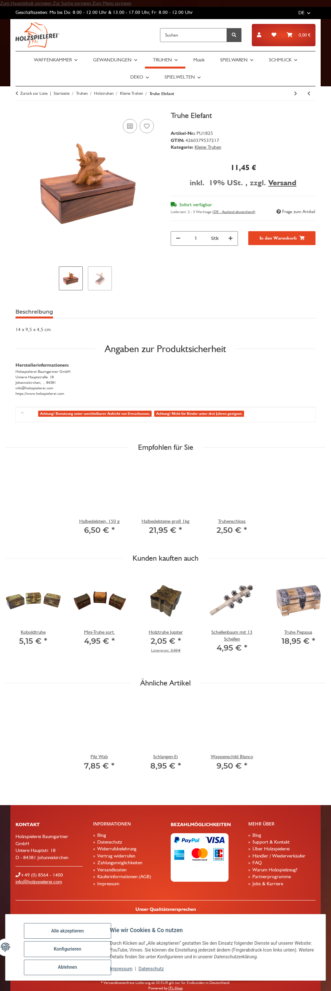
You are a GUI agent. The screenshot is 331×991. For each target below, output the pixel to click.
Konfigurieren (71, 951)
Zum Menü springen (111, 3)
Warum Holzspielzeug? (274, 870)
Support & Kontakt (270, 842)
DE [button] (301, 13)
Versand (282, 182)
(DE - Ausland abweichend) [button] (233, 212)
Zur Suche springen (72, 3)
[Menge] (196, 238)
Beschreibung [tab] (34, 312)
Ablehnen (70, 968)
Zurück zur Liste (34, 93)
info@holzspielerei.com (39, 882)
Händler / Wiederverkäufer (278, 856)
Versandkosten (111, 870)
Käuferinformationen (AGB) (123, 876)
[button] (259, 35)
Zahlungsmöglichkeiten (119, 863)
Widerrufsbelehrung (116, 849)
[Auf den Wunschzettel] (147, 126)
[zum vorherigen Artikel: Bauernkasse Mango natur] (308, 94)
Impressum (124, 971)
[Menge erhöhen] (230, 238)
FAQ (256, 863)
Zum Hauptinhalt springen (26, 3)
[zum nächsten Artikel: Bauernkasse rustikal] (295, 94)
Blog (101, 835)
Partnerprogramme (271, 876)
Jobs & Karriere (267, 884)
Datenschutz (154, 971)
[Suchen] (193, 35)
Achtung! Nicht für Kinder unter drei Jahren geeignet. (199, 413)
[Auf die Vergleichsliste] (130, 126)
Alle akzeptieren (71, 934)
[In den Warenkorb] (281, 238)
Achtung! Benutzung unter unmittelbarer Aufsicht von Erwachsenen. (95, 413)
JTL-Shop (175, 988)
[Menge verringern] (178, 238)
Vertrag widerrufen (115, 856)
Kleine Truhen (208, 147)
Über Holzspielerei (270, 849)
